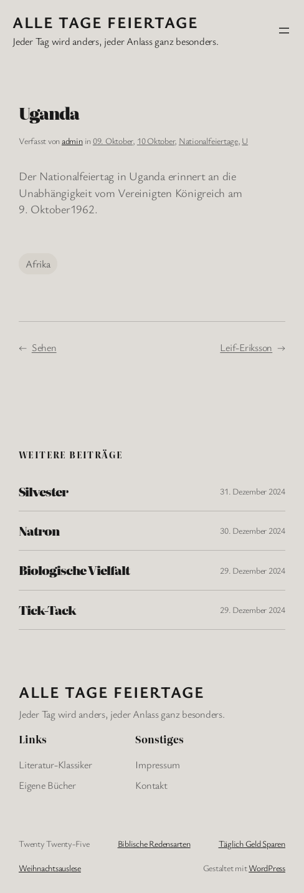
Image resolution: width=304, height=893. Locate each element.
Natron (39, 531)
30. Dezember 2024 (252, 530)
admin (72, 141)
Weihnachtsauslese (50, 868)
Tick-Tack (47, 610)
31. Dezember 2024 (252, 491)
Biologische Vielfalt (74, 570)
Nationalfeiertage (208, 141)
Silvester (43, 491)
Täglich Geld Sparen (252, 843)
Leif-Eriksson (246, 347)
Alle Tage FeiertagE (105, 21)
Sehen (44, 347)
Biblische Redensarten (154, 843)
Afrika (38, 264)
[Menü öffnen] (284, 30)
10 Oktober (156, 141)
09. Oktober (113, 141)
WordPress (267, 868)
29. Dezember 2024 (252, 570)
